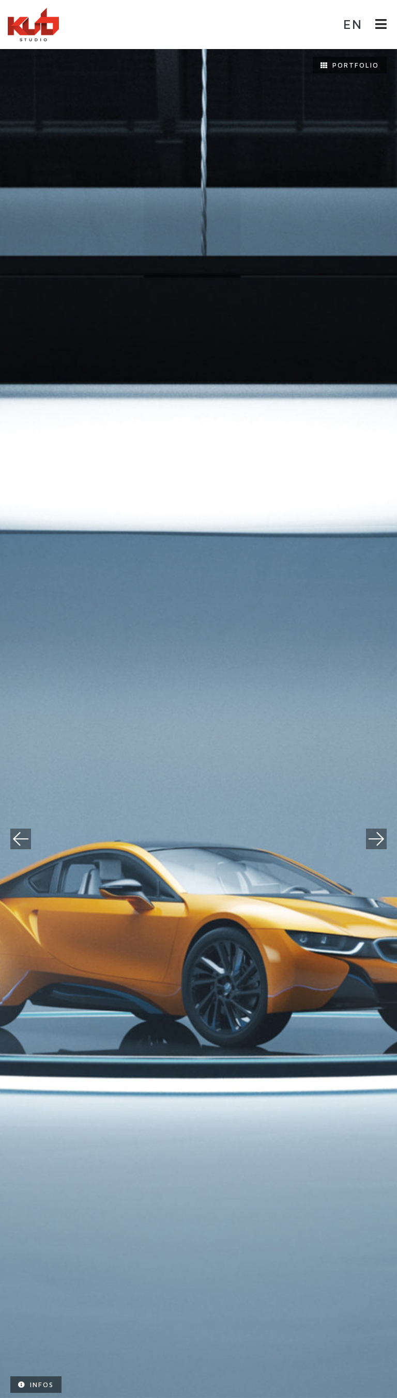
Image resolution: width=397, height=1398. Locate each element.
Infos (36, 1384)
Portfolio (349, 65)
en (352, 24)
